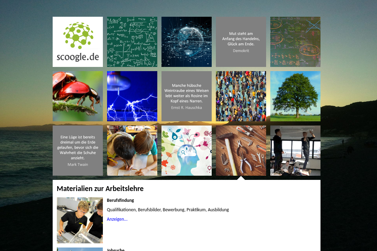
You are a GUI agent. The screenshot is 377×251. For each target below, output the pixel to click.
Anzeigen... (117, 219)
